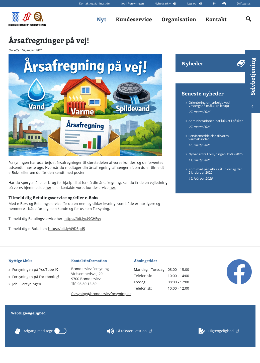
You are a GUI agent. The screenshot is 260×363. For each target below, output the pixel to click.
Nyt (101, 19)
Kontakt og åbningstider (95, 3)
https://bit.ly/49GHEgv (82, 218)
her (48, 187)
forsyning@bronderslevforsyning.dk (101, 293)
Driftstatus (243, 3)
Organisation (178, 19)
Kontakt (216, 19)
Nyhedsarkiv (163, 3)
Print (216, 3)
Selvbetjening (252, 82)
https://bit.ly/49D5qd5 (66, 228)
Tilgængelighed (217, 331)
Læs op (192, 3)
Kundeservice (134, 19)
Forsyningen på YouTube (33, 269)
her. (113, 187)
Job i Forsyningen (132, 3)
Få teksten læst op (127, 331)
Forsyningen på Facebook (33, 276)
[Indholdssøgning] (248, 19)
